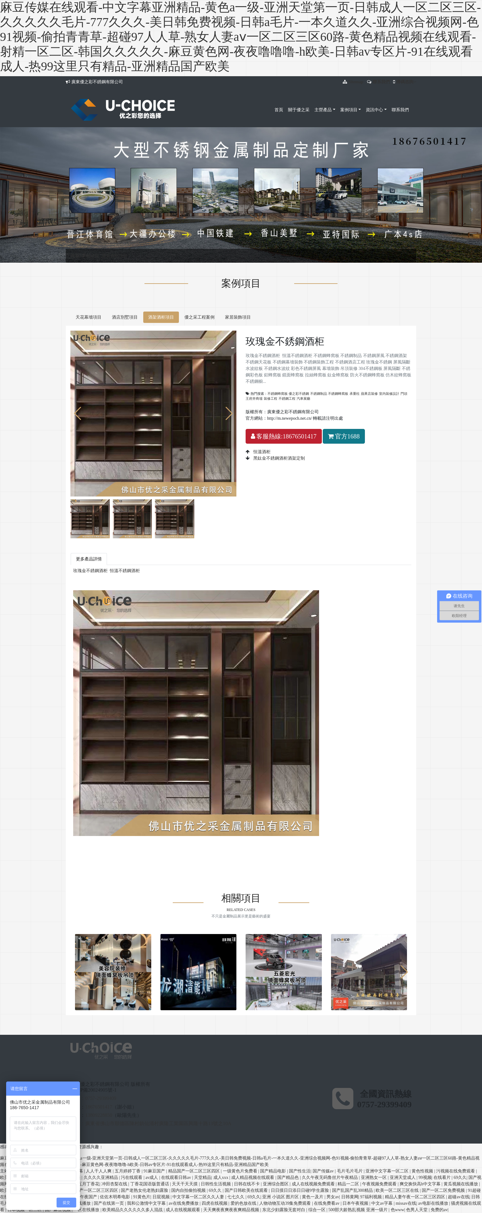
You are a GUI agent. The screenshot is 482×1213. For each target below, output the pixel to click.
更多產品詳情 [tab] (89, 559)
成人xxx (221, 1177)
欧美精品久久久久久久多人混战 (133, 1209)
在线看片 (442, 1177)
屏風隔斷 (324, 844)
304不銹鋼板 (121, 850)
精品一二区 (349, 1184)
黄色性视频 (423, 1171)
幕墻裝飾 (81, 850)
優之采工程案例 (199, 317)
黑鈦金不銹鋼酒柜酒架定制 (278, 458)
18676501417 (98, 1106)
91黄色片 (141, 1197)
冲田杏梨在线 (114, 1184)
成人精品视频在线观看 (253, 1177)
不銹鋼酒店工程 (272, 844)
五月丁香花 (88, 1184)
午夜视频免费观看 (380, 1184)
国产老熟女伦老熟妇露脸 (145, 1190)
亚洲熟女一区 (374, 1177)
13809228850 (98, 1115)
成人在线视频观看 (183, 1209)
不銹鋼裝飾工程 (241, 844)
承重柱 (355, 393)
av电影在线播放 (433, 1203)
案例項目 (90, 255)
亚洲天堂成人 (403, 1177)
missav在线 (406, 1203)
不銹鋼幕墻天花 (151, 857)
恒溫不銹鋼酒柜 (125, 570)
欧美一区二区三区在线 (398, 1190)
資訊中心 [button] (374, 110)
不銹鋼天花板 (181, 844)
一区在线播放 (87, 1209)
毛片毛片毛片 (350, 1171)
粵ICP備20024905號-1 (93, 1090)
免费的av (439, 1209)
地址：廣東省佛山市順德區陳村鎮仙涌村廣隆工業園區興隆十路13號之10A (150, 1123)
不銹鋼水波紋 (365, 844)
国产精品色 (288, 1177)
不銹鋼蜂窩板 (86, 844)
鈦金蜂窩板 (254, 850)
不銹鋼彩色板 (166, 850)
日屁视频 (161, 1197)
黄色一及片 (313, 1197)
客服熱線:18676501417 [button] (284, 436)
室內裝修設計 (389, 393)
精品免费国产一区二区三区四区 (88, 1190)
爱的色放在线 (244, 1203)
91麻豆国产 (155, 1171)
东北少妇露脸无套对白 (284, 1209)
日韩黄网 (349, 1197)
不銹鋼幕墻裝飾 (210, 844)
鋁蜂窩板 (188, 850)
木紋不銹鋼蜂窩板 (206, 857)
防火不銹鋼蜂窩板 (283, 850)
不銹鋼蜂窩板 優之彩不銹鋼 (288, 393)
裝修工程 (270, 398)
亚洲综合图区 (276, 1184)
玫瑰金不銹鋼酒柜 (90, 570)
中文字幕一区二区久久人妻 (198, 1197)
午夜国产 (89, 1197)
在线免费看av (327, 1203)
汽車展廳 (303, 398)
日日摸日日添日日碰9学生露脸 (300, 1190)
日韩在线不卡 (247, 1184)
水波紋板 (342, 844)
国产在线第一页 (109, 1203)
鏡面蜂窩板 (208, 850)
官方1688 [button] (344, 436)
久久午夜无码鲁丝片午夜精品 (330, 1177)
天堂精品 (202, 1177)
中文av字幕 (382, 1203)
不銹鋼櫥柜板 (341, 850)
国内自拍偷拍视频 (189, 1190)
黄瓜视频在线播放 (461, 1184)
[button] (229, 413)
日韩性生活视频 (216, 1184)
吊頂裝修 (100, 850)
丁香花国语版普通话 (150, 1184)
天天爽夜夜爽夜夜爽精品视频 (231, 1209)
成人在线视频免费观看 (314, 1184)
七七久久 (236, 1197)
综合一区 (317, 1209)
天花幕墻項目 (88, 317)
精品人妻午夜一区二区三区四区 (415, 1197)
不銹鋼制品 (111, 844)
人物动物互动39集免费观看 (285, 1203)
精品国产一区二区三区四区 (194, 1171)
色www (397, 1209)
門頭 (404, 393)
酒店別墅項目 (125, 317)
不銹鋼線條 (366, 850)
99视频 (425, 1177)
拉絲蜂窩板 (231, 850)
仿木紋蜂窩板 (314, 850)
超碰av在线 (458, 1197)
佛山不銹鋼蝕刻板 (117, 857)
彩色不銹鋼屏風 (394, 844)
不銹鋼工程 (287, 398)
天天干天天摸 (185, 1184)
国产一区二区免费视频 (444, 1190)
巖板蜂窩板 (177, 857)
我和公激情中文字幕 (147, 1203)
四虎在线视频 (215, 1203)
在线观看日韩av (176, 1177)
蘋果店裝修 (369, 393)
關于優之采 (299, 110)
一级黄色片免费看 (241, 1171)
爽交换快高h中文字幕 (421, 1184)
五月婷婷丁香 (128, 1171)
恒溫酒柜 (261, 451)
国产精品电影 (273, 1171)
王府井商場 (254, 398)
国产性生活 (299, 1171)
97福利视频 (371, 1197)
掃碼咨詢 (406, 82)
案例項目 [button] (349, 110)
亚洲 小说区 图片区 (281, 1197)
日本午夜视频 (355, 1203)
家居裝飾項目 (238, 317)
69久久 (460, 1177)
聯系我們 (381, 82)
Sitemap (355, 82)
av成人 (152, 1177)
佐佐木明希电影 (115, 1197)
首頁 (279, 110)
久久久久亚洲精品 (101, 1177)
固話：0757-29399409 (93, 1098)
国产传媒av (324, 1171)
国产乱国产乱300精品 (353, 1190)
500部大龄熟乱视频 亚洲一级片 (358, 1209)
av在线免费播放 (184, 1203)
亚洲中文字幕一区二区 (387, 1171)
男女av (332, 1197)
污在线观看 (132, 1177)
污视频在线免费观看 (456, 1171)
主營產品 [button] (323, 110)
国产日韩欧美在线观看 (247, 1190)
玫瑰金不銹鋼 (301, 844)
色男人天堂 (417, 1209)
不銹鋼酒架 (156, 844)
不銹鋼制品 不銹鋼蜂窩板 (329, 393)
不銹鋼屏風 (133, 844)
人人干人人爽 (99, 1171)
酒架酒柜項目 (114, 255)
